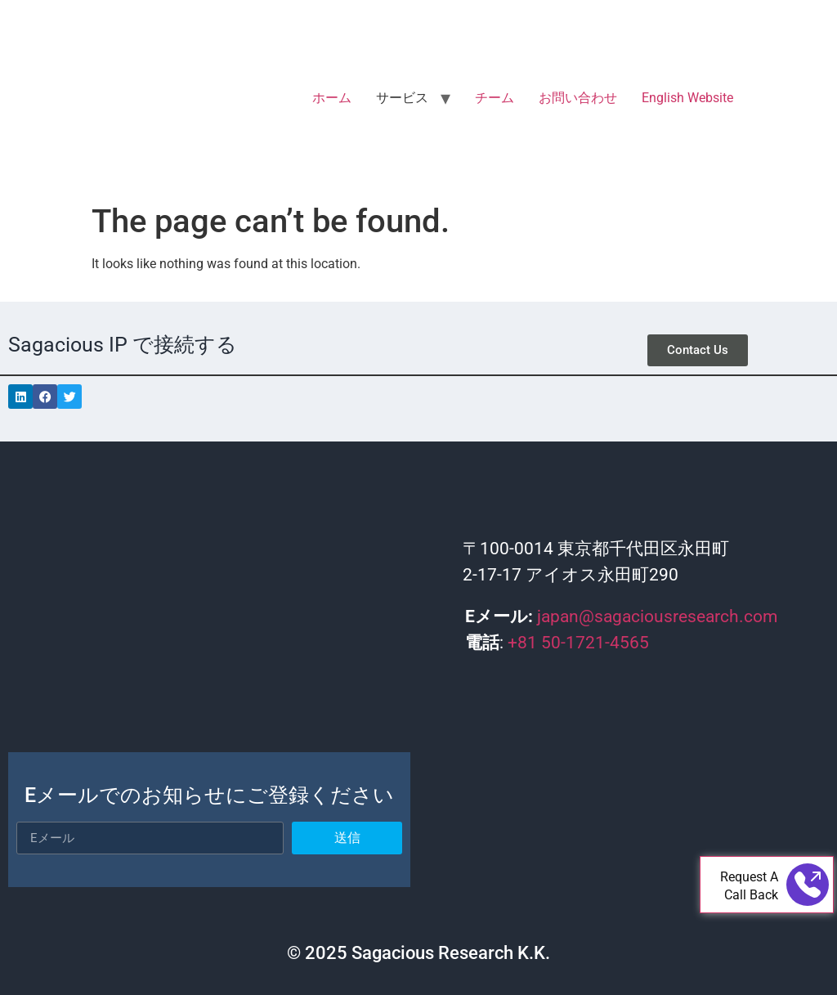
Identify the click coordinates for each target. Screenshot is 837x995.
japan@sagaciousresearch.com (657, 616)
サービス (402, 97)
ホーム (331, 97)
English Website (687, 97)
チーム (494, 97)
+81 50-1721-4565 (578, 642)
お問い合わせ (578, 97)
